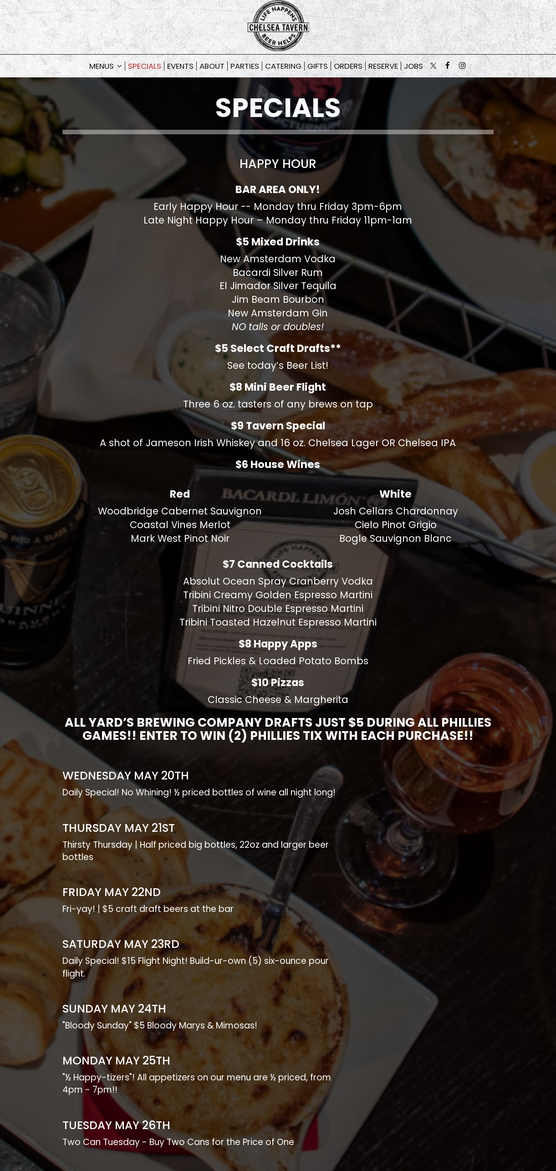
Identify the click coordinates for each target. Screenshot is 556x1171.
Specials (144, 66)
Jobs (413, 66)
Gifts (317, 66)
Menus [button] (105, 66)
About (211, 66)
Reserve (383, 66)
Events (180, 66)
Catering (283, 66)
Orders (348, 66)
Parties (244, 66)
